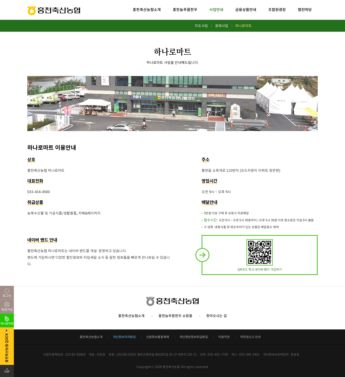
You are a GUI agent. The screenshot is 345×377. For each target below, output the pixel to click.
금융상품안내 (245, 9)
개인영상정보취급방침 (193, 337)
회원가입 (7, 310)
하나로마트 (243, 26)
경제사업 (221, 26)
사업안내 (216, 9)
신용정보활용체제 (157, 337)
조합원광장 (277, 9)
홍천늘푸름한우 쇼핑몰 (175, 316)
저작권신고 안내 (250, 337)
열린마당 (305, 9)
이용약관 (224, 337)
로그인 (7, 296)
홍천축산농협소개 (147, 9)
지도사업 (201, 26)
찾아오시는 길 (216, 316)
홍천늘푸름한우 (185, 9)
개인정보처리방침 (124, 337)
